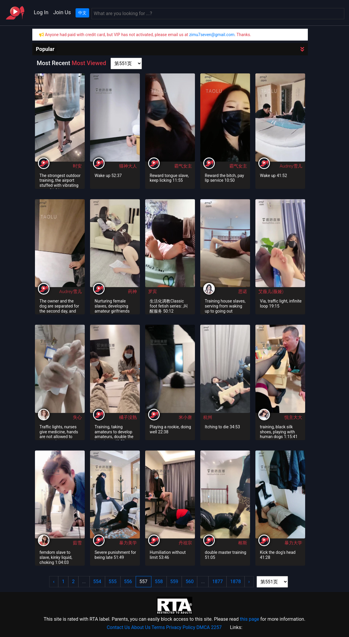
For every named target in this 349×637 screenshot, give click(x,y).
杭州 (207, 417)
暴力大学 (293, 543)
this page (249, 619)
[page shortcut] (126, 63)
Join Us (62, 12)
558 (159, 581)
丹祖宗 (185, 543)
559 (174, 581)
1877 (217, 581)
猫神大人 (128, 166)
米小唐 (185, 417)
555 (113, 581)
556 (128, 581)
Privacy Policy (181, 627)
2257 (216, 627)
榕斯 (242, 543)
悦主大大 (293, 417)
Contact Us (118, 627)
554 (97, 581)
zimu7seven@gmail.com (211, 34)
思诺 (242, 291)
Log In (41, 12)
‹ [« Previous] (54, 581)
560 (189, 581)
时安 (77, 166)
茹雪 (77, 543)
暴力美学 (128, 543)
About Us (141, 627)
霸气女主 (183, 166)
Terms (158, 627)
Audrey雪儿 (291, 166)
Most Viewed (89, 63)
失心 (77, 417)
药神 (132, 291)
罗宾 (152, 291)
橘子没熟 (128, 417)
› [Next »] (249, 581)
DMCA (203, 627)
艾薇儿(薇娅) (271, 291)
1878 (235, 581)
